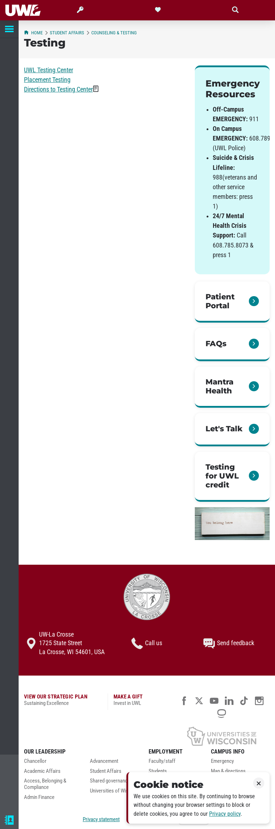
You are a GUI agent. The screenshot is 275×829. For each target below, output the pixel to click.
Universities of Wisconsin (116, 791)
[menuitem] (51, 763)
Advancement (104, 761)
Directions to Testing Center (58, 89)
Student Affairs (67, 32)
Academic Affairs (42, 771)
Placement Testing (47, 79)
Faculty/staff (162, 761)
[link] (232, 302)
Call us (146, 643)
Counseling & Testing (114, 32)
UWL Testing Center (48, 70)
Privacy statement (101, 819)
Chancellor (35, 761)
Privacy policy (225, 813)
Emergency (222, 761)
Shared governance (110, 781)
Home (33, 32)
